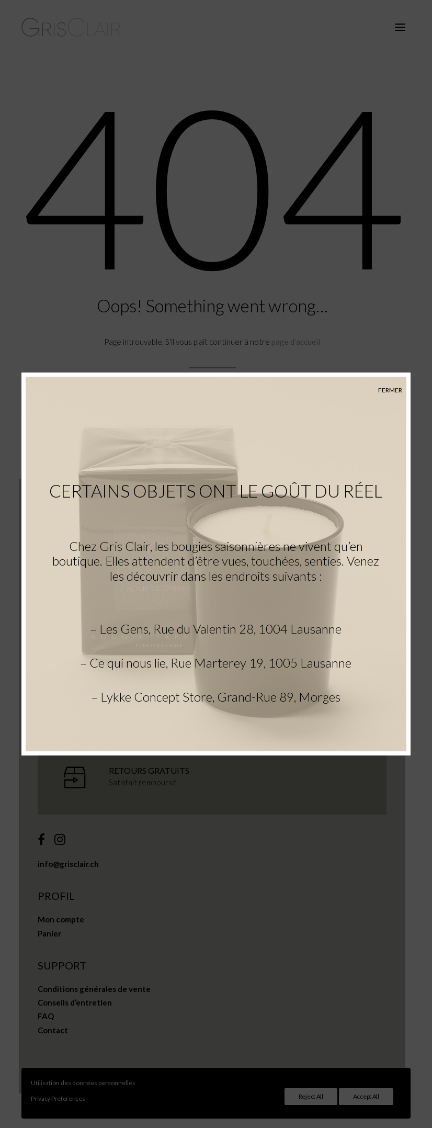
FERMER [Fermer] (390, 390)
